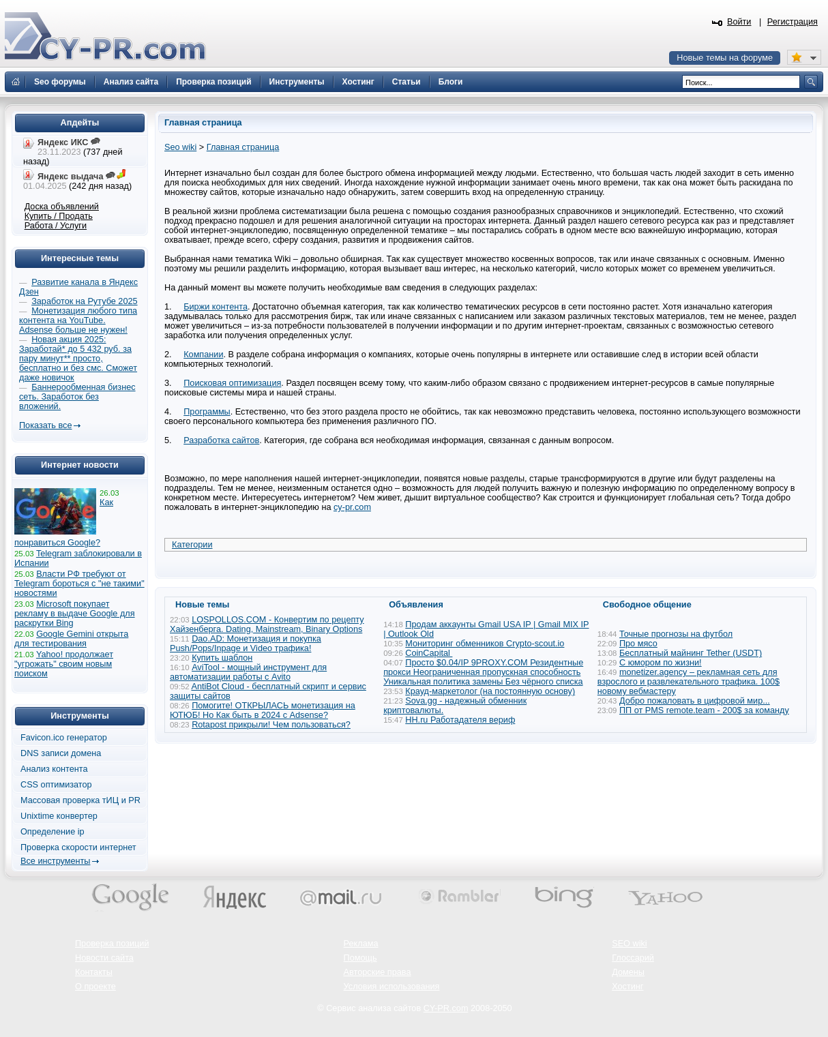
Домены (628, 972)
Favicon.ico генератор (63, 737)
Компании (203, 354)
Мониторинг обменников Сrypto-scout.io (484, 643)
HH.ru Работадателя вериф (460, 720)
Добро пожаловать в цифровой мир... (694, 701)
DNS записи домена (60, 753)
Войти (739, 22)
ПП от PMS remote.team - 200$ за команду (704, 710)
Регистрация (792, 22)
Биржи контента (215, 307)
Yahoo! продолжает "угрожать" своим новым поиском (63, 664)
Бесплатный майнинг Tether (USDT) (690, 653)
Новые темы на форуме (725, 58)
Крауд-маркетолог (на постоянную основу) (490, 691)
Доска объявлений (62, 206)
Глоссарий (633, 958)
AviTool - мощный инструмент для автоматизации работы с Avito (248, 672)
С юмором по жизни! (660, 662)
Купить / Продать (59, 216)
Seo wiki (180, 147)
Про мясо (638, 643)
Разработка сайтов (221, 440)
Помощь (360, 958)
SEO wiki (629, 943)
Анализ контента (54, 769)
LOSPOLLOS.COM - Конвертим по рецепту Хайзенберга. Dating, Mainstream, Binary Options (267, 624)
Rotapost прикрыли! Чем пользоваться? (271, 725)
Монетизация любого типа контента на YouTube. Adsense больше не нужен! (78, 320)
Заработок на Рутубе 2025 (84, 301)
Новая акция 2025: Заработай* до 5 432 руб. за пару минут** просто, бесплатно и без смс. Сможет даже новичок (78, 358)
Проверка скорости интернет (78, 847)
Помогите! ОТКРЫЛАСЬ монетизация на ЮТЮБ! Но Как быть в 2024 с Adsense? (262, 710)
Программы (207, 412)
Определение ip (52, 832)
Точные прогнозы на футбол (676, 634)
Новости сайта (104, 958)
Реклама (361, 943)
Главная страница (243, 147)
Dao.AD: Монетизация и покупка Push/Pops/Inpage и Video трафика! (245, 643)
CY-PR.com (446, 1008)
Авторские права (377, 972)
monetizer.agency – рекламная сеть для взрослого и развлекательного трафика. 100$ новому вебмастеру (688, 681)
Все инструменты (55, 861)
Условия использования (392, 986)
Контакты (94, 972)
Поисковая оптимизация (232, 383)
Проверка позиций (112, 943)
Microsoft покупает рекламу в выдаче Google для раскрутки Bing (74, 613)
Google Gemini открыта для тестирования (71, 638)
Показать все (45, 425)
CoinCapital (428, 653)
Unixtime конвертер (59, 816)
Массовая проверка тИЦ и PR (80, 800)
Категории (192, 545)
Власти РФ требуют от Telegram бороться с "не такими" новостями (79, 583)
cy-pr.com (352, 507)
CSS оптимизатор (56, 785)
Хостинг (627, 986)
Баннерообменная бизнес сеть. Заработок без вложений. (77, 396)
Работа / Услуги (56, 225)
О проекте (95, 986)
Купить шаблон (222, 658)
